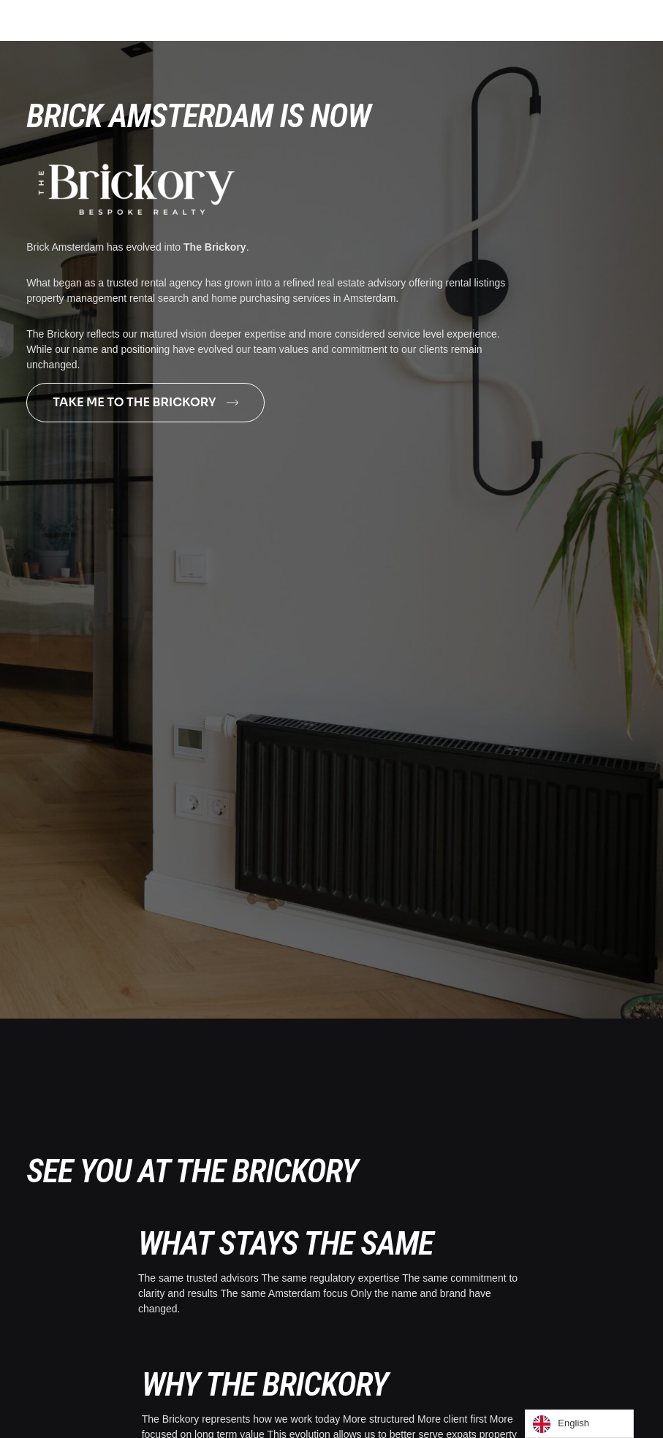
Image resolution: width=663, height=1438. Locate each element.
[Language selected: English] (579, 1424)
